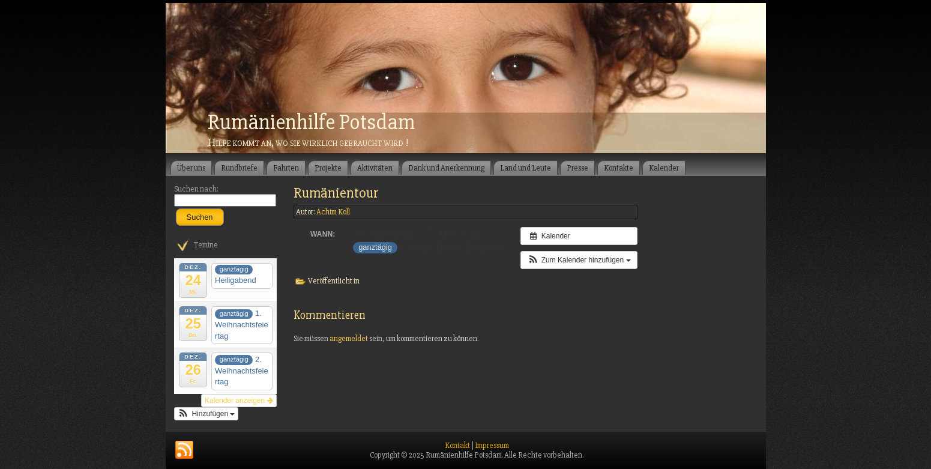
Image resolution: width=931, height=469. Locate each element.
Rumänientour (336, 193)
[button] (206, 414)
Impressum (492, 445)
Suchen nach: (196, 189)
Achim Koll (333, 212)
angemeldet (349, 338)
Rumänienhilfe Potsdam (311, 122)
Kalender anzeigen (239, 400)
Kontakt (457, 445)
